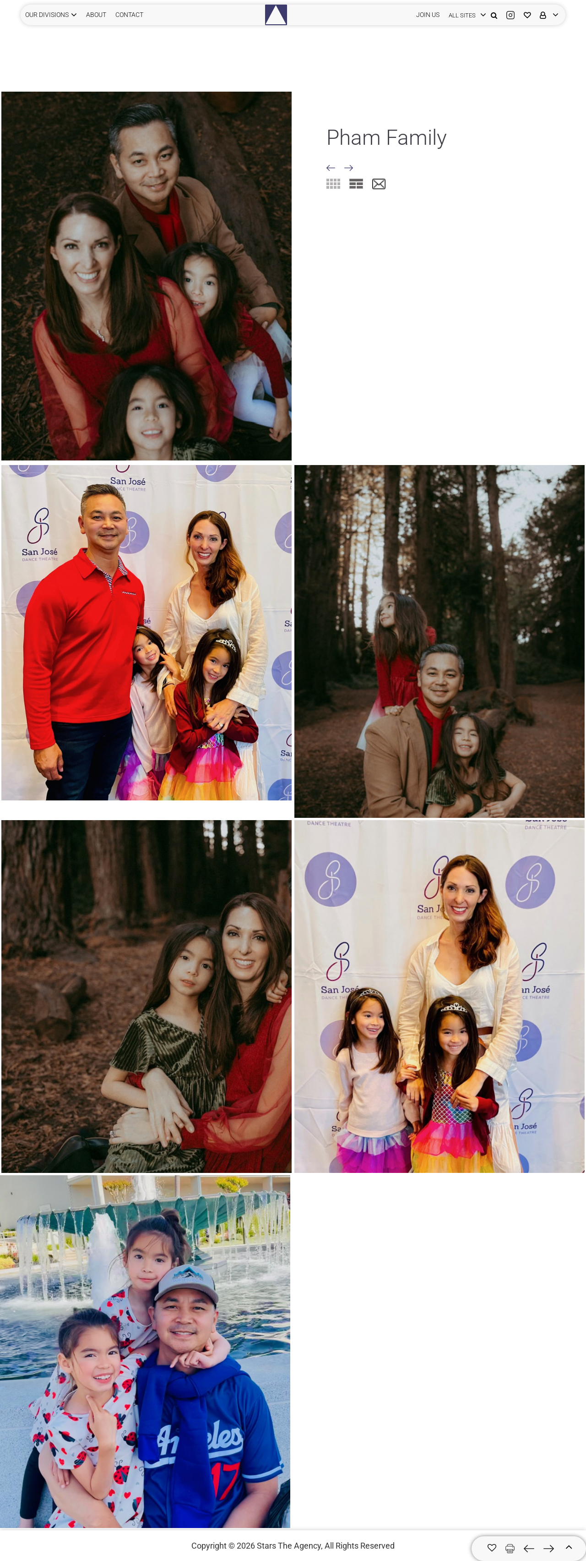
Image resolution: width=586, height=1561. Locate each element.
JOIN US (428, 14)
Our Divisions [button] (47, 14)
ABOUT (96, 14)
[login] (465, 14)
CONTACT (129, 14)
